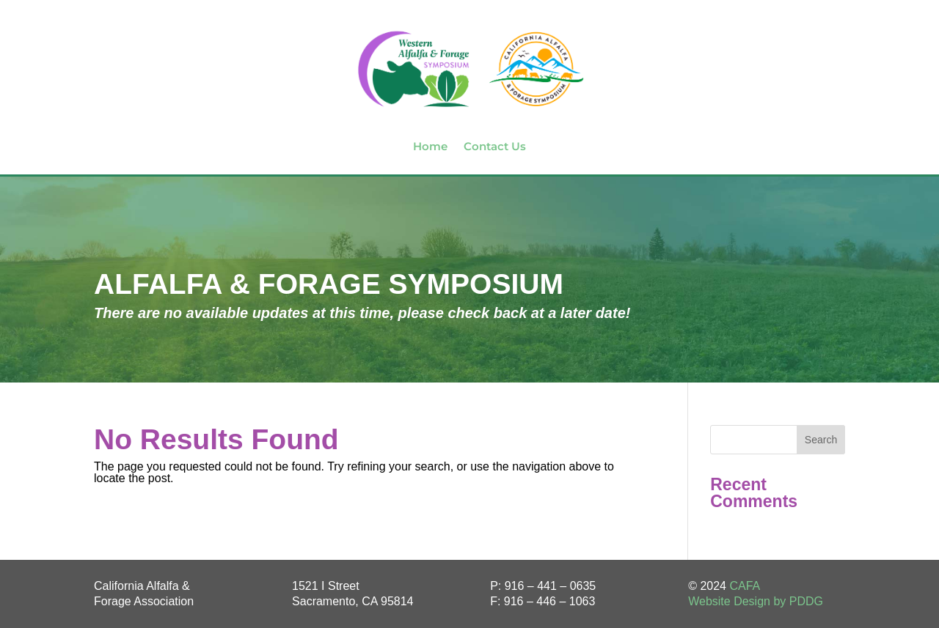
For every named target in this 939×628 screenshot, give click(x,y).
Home (430, 146)
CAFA (744, 586)
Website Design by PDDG (755, 601)
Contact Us (495, 146)
